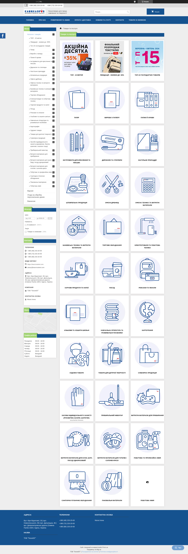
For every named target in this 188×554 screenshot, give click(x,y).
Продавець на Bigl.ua (94, 549)
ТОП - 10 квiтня (76, 75)
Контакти (120, 20)
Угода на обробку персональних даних (36, 196)
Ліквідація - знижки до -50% (112, 75)
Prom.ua (105, 547)
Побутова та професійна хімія (147, 458)
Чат (178, 548)
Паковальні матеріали (112, 500)
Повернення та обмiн (60, 20)
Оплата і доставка (83, 20)
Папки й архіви (147, 117)
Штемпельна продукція (76, 203)
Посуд (112, 288)
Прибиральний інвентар (112, 415)
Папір (76, 117)
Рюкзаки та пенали (147, 288)
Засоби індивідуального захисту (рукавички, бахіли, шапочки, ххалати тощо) (77, 417)
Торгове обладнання (112, 245)
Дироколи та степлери (112, 160)
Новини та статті (103, 20)
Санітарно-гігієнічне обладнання (77, 500)
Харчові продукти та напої (77, 288)
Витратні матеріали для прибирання (147, 415)
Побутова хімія (147, 500)
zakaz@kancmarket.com (35, 267)
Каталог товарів (34, 34)
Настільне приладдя (147, 160)
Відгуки (30, 191)
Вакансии (31, 201)
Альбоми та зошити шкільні (76, 330)
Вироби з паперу (112, 117)
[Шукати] (128, 12)
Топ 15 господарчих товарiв (147, 75)
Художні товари (77, 373)
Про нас (42, 20)
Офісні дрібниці (112, 203)
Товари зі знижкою (137, 20)
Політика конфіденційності (109, 552)
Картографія (147, 330)
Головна (30, 20)
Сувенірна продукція (147, 373)
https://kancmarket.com (35, 264)
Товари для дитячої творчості (112, 373)
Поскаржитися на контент (90, 552)
